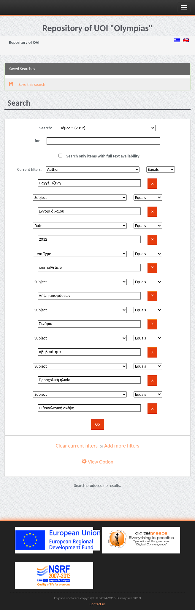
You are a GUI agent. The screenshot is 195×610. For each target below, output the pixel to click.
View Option (97, 462)
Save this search (27, 84)
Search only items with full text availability (98, 156)
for (37, 140)
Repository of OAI (24, 42)
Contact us (98, 604)
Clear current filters (77, 445)
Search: (45, 128)
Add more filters (121, 445)
